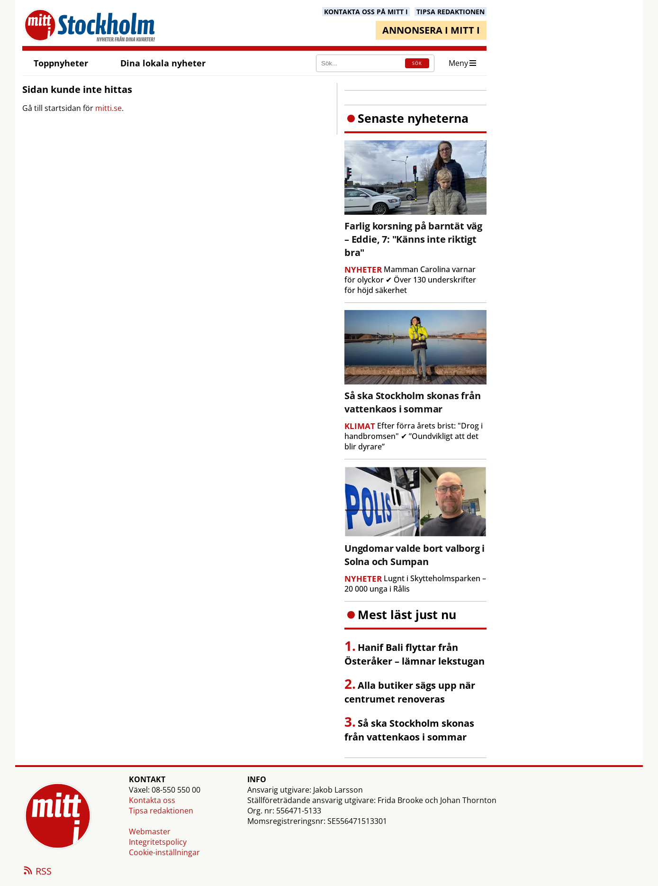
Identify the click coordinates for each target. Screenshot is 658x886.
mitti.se (108, 108)
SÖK (417, 63)
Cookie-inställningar (164, 852)
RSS (37, 872)
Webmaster (150, 831)
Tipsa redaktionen (161, 810)
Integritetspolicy (158, 842)
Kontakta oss (152, 800)
